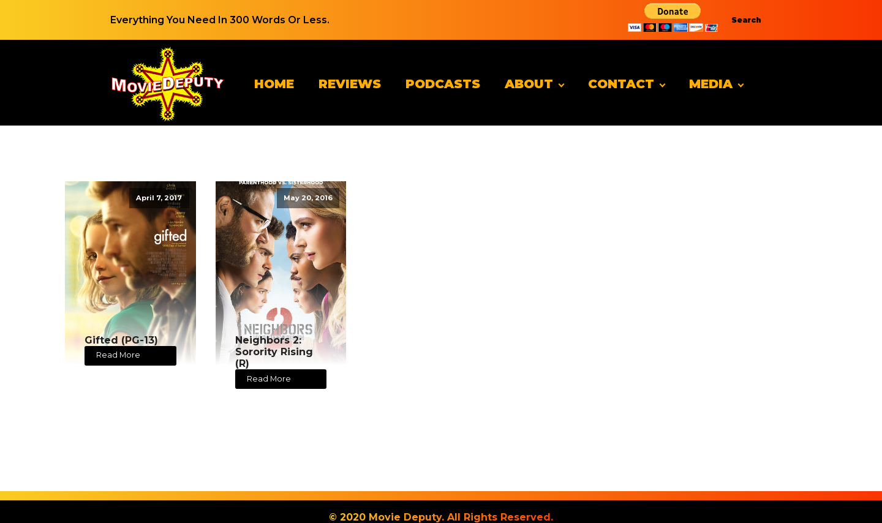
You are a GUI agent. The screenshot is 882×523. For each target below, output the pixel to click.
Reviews (349, 84)
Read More (118, 354)
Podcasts (442, 84)
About (529, 84)
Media (711, 84)
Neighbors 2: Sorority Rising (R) (274, 351)
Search (746, 19)
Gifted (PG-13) (121, 340)
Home (274, 84)
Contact (621, 84)
